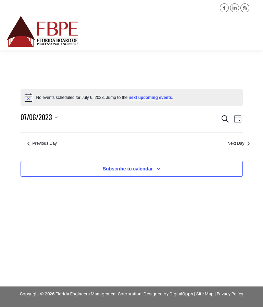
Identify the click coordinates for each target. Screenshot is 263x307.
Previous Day (42, 143)
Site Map (205, 293)
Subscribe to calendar (128, 168)
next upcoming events (150, 97)
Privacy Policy (230, 293)
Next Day (238, 143)
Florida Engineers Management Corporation (98, 293)
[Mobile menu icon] (252, 31)
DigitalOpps (181, 293)
